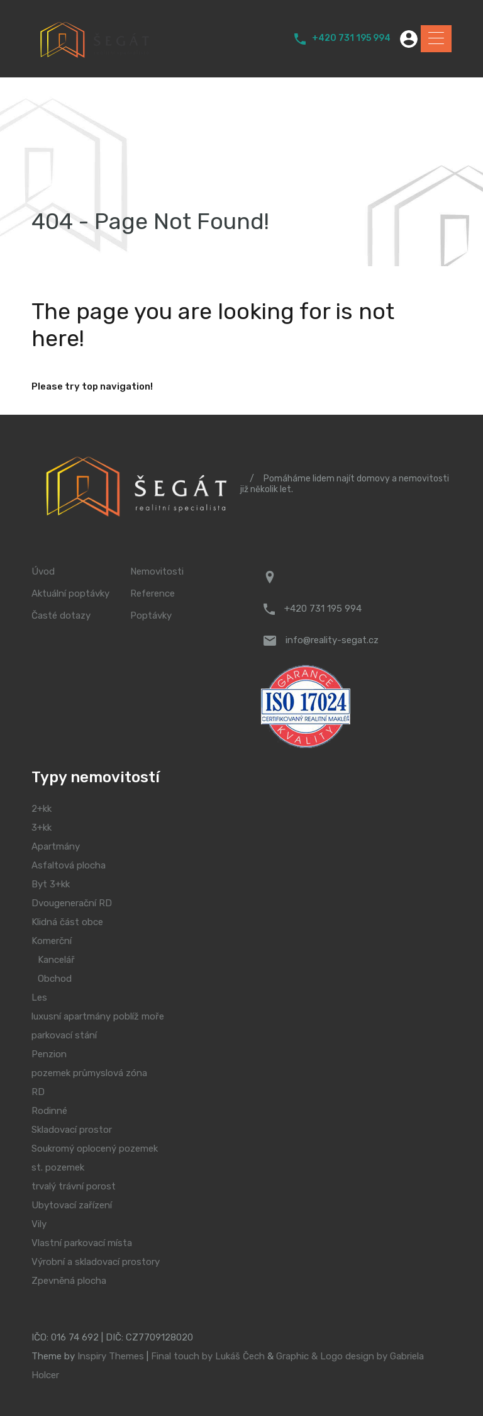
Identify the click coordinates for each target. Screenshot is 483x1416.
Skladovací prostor (71, 1129)
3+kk (41, 827)
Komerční (51, 941)
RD (38, 1092)
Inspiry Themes (110, 1356)
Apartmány (55, 846)
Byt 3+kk (50, 884)
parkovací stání (64, 1035)
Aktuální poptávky (70, 593)
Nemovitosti (157, 571)
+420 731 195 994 (351, 38)
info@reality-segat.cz (332, 640)
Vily (39, 1224)
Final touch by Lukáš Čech (208, 1356)
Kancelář (56, 959)
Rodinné (49, 1110)
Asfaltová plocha (68, 865)
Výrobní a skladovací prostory (95, 1261)
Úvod (43, 571)
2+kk (41, 808)
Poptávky (151, 616)
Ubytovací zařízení (71, 1205)
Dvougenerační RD (71, 903)
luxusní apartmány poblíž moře (97, 1016)
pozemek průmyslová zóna (89, 1073)
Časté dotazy (61, 616)
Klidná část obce (67, 922)
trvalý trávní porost (73, 1186)
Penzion (49, 1054)
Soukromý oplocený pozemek (94, 1148)
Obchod (55, 978)
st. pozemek (57, 1167)
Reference (152, 593)
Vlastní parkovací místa (81, 1243)
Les (39, 997)
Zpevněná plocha (68, 1280)
